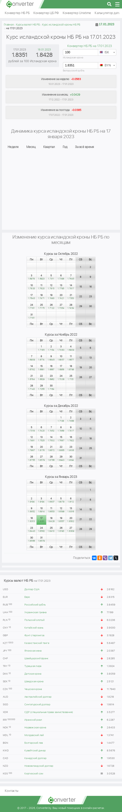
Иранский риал (33, 720)
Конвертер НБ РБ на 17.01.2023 (89, 46)
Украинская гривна (35, 612)
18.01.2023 (44, 50)
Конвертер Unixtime (77, 13)
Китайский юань (33, 628)
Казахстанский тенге (36, 643)
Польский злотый (34, 620)
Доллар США (32, 589)
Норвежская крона (35, 727)
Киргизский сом (33, 774)
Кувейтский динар (35, 751)
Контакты (11, 791)
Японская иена (33, 651)
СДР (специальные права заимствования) (48, 712)
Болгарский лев (33, 743)
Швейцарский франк (36, 658)
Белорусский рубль (73, 70)
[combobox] (107, 52)
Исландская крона (73, 57)
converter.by (20, 4)
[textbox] (107, 52)
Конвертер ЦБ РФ (46, 13)
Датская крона (32, 674)
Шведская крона (34, 681)
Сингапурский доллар (37, 704)
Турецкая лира (32, 666)
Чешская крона (33, 689)
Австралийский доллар (37, 697)
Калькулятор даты (107, 13)
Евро (27, 597)
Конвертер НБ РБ (17, 13)
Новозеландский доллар (38, 766)
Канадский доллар (35, 758)
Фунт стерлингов (34, 635)
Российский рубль (35, 605)
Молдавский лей (34, 735)
